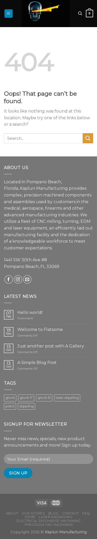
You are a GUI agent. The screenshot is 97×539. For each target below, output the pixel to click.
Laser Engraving (55, 517)
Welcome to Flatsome (40, 329)
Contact (70, 513)
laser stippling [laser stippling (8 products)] (67, 398)
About (12, 513)
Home (30, 517)
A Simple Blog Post (37, 362)
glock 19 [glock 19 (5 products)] (44, 398)
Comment (25, 318)
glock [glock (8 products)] (10, 398)
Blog (53, 513)
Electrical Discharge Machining (48, 521)
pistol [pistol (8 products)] (9, 406)
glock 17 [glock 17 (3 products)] (26, 398)
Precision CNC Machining (49, 525)
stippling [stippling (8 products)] (26, 406)
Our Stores (33, 513)
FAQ (86, 513)
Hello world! (29, 312)
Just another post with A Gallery (50, 346)
